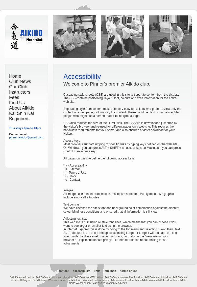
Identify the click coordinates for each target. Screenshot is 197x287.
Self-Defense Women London (49, 280)
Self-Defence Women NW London (123, 277)
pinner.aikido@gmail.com (26, 137)
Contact (63, 270)
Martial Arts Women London (118, 280)
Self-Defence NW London (88, 277)
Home (15, 76)
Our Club (18, 86)
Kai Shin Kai (21, 113)
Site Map (110, 270)
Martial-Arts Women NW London (153, 280)
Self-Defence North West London (53, 277)
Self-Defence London (22, 277)
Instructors (19, 92)
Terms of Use (128, 270)
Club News (20, 81)
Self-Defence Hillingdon (157, 277)
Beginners (19, 118)
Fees (14, 97)
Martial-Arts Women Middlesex (109, 283)
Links (97, 270)
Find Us (17, 102)
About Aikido (21, 108)
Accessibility (81, 270)
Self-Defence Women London (84, 280)
